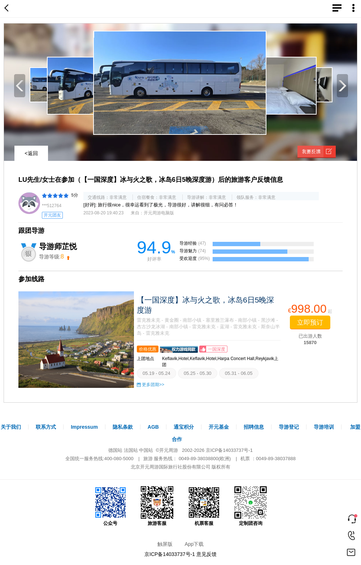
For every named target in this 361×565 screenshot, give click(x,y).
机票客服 (204, 506)
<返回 (31, 153)
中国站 (146, 450)
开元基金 (219, 427)
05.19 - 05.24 (156, 373)
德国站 (115, 450)
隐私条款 (123, 427)
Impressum (84, 427)
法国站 (131, 450)
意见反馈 (206, 554)
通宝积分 (184, 427)
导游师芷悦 (58, 246)
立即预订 (310, 322)
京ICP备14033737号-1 (229, 450)
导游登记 (289, 427)
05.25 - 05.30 (198, 373)
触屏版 (165, 544)
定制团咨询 (250, 506)
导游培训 (324, 427)
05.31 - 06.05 (239, 373)
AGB (153, 427)
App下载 (194, 544)
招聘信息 (254, 427)
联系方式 (46, 427)
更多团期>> (153, 384)
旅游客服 (157, 506)
